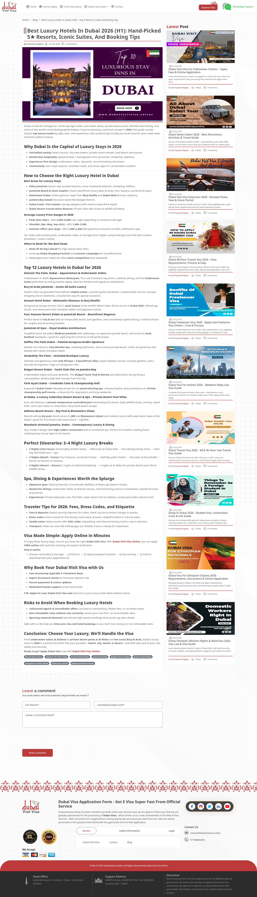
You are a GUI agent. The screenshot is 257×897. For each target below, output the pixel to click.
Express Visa (208, 7)
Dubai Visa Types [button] (95, 6)
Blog (129, 842)
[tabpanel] (128, 842)
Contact (113, 842)
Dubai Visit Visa (91, 842)
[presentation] (47, 736)
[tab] (86, 830)
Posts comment (37, 752)
